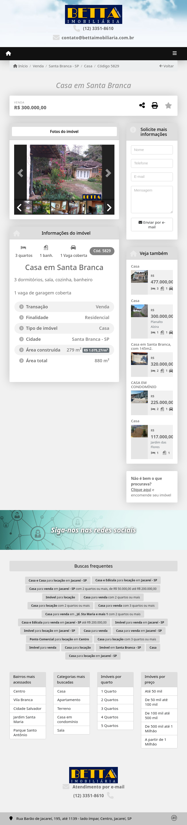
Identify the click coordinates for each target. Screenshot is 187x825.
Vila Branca (23, 699)
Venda (38, 65)
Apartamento (68, 699)
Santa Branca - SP (64, 65)
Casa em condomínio (67, 719)
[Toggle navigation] (174, 53)
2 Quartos (109, 699)
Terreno (64, 708)
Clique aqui (141, 489)
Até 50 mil (153, 691)
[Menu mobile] (8, 53)
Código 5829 (108, 65)
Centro (19, 691)
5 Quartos (109, 725)
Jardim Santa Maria (24, 719)
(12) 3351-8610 (98, 28)
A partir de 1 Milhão (155, 741)
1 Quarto (108, 691)
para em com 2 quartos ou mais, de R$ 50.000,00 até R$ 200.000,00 (92, 589)
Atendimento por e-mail (94, 787)
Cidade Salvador (27, 708)
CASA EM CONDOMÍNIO (143, 384)
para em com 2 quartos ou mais (92, 614)
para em (58, 580)
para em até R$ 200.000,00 (64, 622)
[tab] (30, 131)
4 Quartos (109, 716)
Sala (60, 730)
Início (20, 65)
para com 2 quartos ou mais (112, 597)
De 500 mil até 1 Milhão (159, 728)
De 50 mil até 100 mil (156, 702)
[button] (21, 173)
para (60, 597)
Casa (88, 65)
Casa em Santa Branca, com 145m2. (151, 346)
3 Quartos (109, 708)
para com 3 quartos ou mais (126, 606)
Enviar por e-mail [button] (152, 224)
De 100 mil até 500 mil (157, 715)
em (120, 647)
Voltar (166, 65)
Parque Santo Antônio (25, 732)
